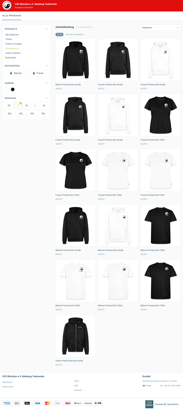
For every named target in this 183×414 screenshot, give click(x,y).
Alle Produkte (11, 15)
